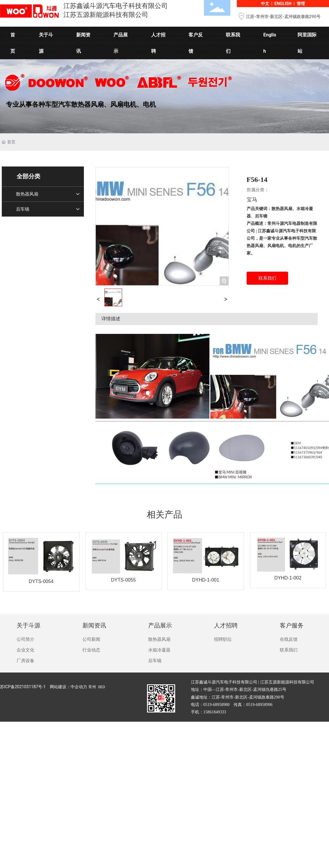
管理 (301, 3)
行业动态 (91, 650)
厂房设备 (25, 660)
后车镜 (155, 660)
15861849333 (214, 712)
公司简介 (25, 639)
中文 (265, 3)
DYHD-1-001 (205, 579)
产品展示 (160, 625)
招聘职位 (223, 639)
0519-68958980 (216, 704)
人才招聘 (226, 625)
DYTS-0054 (41, 581)
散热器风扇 (159, 639)
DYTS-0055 (123, 579)
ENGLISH (282, 3)
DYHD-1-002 (287, 577)
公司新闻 (91, 639)
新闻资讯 (94, 625)
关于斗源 (28, 625)
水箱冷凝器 (159, 650)
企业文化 (25, 650)
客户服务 (292, 625)
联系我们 (289, 650)
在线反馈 (289, 639)
